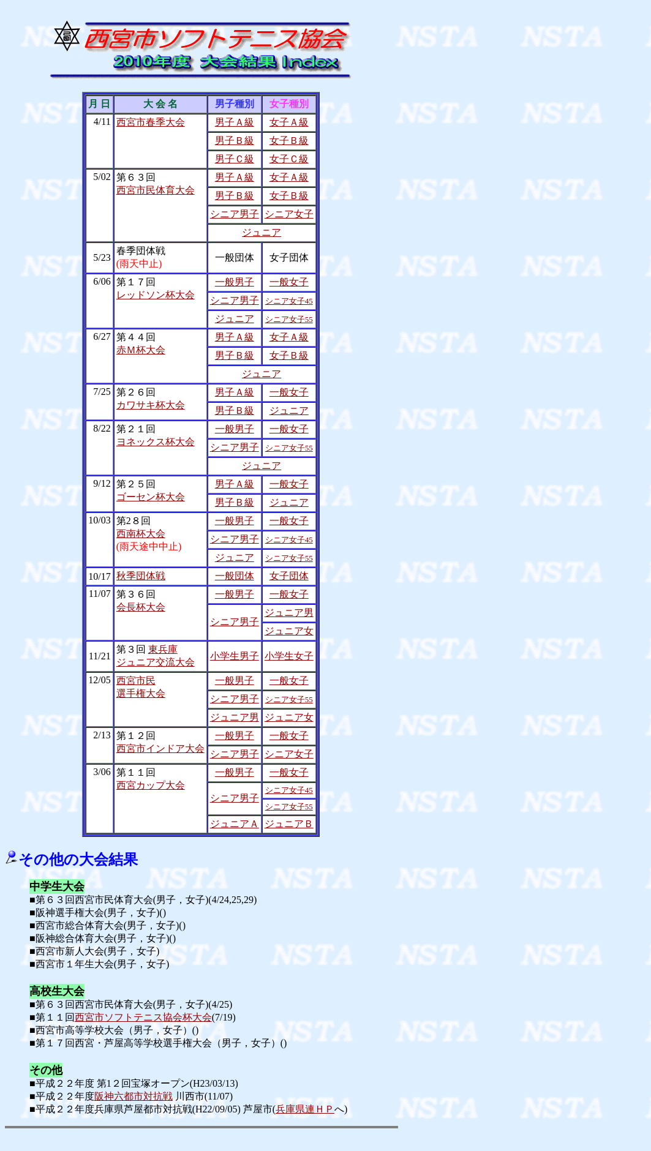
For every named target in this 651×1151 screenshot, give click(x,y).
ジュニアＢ (289, 824)
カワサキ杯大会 (150, 405)
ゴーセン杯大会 (150, 497)
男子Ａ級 (234, 122)
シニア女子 (289, 214)
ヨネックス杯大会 (155, 442)
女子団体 (289, 576)
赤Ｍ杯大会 (140, 350)
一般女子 (289, 282)
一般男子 (234, 282)
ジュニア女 (289, 631)
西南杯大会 (140, 533)
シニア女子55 (289, 319)
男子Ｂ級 (234, 140)
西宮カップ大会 (150, 785)
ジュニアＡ (234, 824)
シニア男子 (234, 214)
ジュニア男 (289, 612)
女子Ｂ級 (289, 140)
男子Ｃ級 (234, 159)
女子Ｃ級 (289, 159)
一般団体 (234, 576)
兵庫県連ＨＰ (305, 1109)
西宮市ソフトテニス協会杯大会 (143, 1017)
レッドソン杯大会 (155, 295)
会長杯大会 (140, 607)
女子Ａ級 (289, 122)
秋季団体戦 (140, 576)
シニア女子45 (289, 301)
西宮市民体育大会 (155, 190)
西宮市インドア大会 (160, 748)
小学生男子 (234, 656)
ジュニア (261, 232)
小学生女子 (289, 656)
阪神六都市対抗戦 (133, 1096)
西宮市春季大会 (150, 122)
